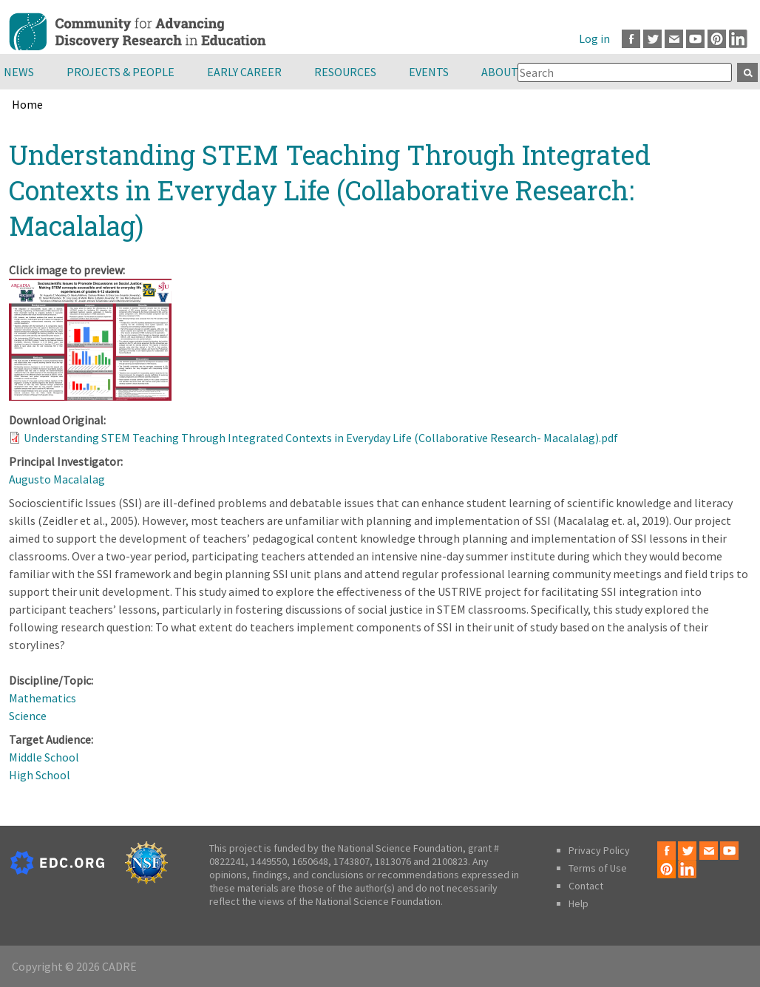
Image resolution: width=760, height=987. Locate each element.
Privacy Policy (599, 850)
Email (674, 39)
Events (429, 71)
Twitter (652, 39)
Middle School (44, 757)
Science (28, 715)
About (499, 71)
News (19, 71)
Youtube (695, 39)
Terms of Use (598, 868)
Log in (594, 38)
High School (39, 774)
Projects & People (120, 71)
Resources (345, 71)
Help (578, 903)
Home (27, 104)
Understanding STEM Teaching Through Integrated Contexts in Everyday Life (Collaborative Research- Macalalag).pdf (321, 437)
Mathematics (42, 698)
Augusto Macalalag (57, 479)
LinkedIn (738, 39)
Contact (586, 885)
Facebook (631, 39)
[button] (90, 396)
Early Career (244, 71)
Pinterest (717, 39)
